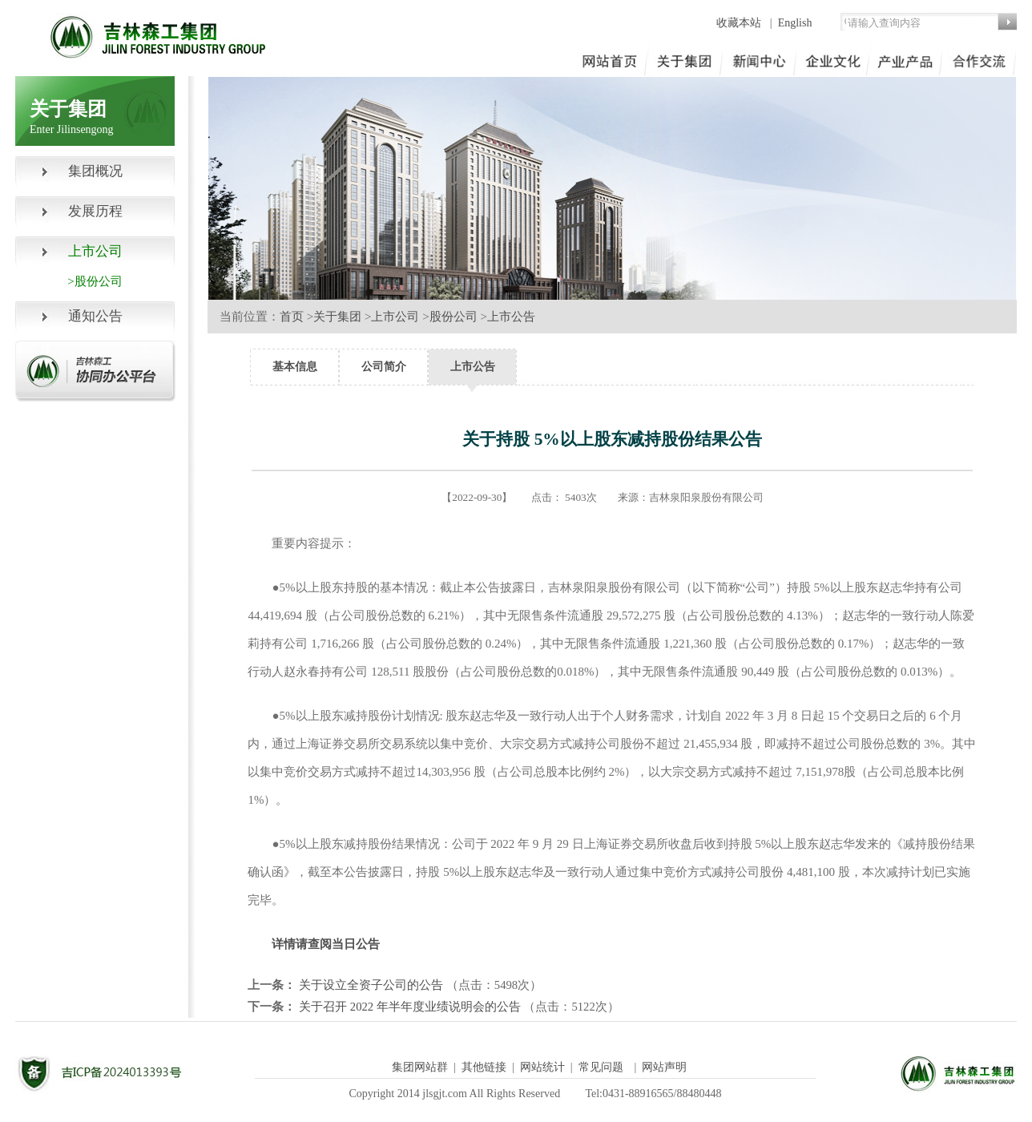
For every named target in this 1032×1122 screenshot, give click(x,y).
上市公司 (395, 316)
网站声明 (664, 1067)
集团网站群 (420, 1067)
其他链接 (484, 1067)
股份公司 (453, 316)
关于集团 (337, 316)
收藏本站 (740, 23)
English (795, 23)
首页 (292, 316)
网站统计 (542, 1067)
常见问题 (600, 1067)
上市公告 (511, 316)
